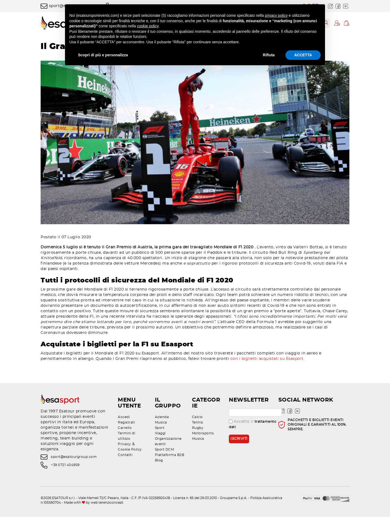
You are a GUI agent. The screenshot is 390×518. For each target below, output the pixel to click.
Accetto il (252, 425)
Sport (160, 429)
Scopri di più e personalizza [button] (103, 55)
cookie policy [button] (147, 26)
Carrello (125, 429)
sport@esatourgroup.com (74, 458)
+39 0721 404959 (65, 466)
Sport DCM (164, 450)
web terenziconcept (107, 503)
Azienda (162, 418)
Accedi (124, 418)
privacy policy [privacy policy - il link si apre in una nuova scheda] (276, 15)
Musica (161, 423)
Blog (159, 461)
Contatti (125, 456)
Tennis (197, 423)
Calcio (197, 418)
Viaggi (160, 434)
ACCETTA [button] (303, 55)
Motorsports (203, 434)
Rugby (198, 429)
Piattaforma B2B (169, 456)
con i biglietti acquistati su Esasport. (268, 360)
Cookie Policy (130, 450)
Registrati (126, 423)
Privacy (124, 445)
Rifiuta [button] (269, 55)
